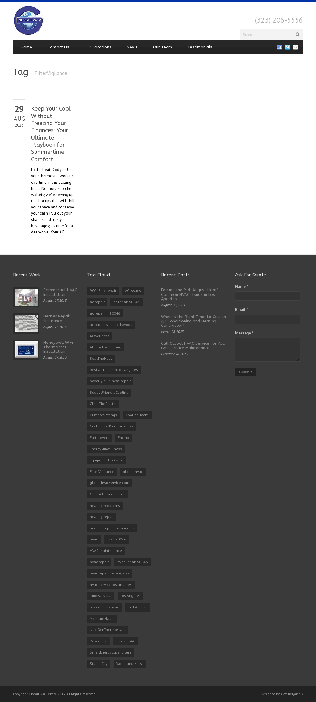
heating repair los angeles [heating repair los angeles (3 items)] (112, 528)
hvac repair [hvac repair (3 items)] (99, 562)
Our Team (162, 47)
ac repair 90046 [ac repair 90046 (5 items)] (126, 302)
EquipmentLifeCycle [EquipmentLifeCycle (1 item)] (106, 460)
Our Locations (98, 47)
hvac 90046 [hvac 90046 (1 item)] (116, 539)
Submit (245, 372)
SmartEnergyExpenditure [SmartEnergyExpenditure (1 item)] (110, 652)
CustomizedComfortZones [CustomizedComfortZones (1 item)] (112, 426)
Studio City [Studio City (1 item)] (99, 663)
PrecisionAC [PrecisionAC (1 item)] (125, 641)
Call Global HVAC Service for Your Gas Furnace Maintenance (193, 345)
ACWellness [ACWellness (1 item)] (100, 336)
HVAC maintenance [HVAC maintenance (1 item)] (106, 550)
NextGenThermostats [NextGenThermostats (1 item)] (107, 629)
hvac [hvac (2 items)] (94, 539)
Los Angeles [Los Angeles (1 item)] (130, 595)
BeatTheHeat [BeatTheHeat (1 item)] (101, 358)
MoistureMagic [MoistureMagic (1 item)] (102, 618)
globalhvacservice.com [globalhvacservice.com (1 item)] (109, 482)
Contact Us (58, 47)
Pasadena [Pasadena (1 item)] (98, 641)
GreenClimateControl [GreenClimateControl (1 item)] (108, 494)
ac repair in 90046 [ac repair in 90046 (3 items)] (105, 313)
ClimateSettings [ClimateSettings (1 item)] (103, 415)
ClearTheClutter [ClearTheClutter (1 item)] (103, 403)
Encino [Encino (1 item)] (123, 437)
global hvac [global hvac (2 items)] (133, 471)
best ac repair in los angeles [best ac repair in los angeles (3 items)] (114, 369)
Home (26, 47)
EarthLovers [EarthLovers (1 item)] (99, 437)
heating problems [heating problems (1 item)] (105, 505)
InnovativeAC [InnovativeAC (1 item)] (101, 595)
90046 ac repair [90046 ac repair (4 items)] (103, 290)
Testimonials (199, 47)
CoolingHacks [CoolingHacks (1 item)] (137, 415)
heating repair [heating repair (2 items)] (102, 516)
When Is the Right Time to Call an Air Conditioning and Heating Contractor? (193, 321)
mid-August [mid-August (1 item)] (137, 607)
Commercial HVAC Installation (60, 292)
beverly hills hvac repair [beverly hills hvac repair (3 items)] (110, 381)
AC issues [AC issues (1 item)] (133, 290)
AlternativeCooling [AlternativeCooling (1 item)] (105, 347)
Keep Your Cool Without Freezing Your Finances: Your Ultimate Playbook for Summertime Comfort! (51, 134)
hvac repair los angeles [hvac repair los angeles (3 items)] (110, 573)
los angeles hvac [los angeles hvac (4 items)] (104, 607)
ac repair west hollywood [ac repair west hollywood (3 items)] (111, 324)
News (132, 47)
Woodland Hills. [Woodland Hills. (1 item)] (129, 663)
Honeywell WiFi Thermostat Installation (58, 347)
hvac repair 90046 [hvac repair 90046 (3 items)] (132, 562)
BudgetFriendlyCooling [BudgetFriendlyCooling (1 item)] (109, 392)
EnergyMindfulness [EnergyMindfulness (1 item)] (106, 449)
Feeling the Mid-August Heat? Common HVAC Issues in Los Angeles (190, 294)
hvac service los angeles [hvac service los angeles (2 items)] (111, 584)
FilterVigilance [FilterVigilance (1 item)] (102, 471)
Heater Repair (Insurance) (56, 318)
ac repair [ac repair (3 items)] (97, 302)
